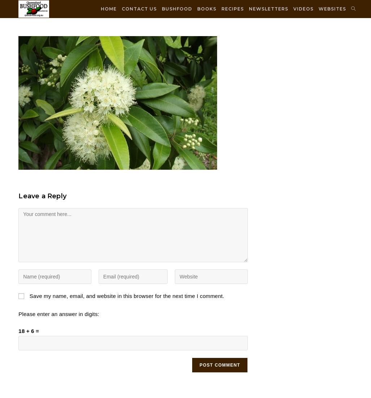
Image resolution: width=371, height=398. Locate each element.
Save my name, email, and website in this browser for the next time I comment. (127, 296)
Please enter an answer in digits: (58, 314)
